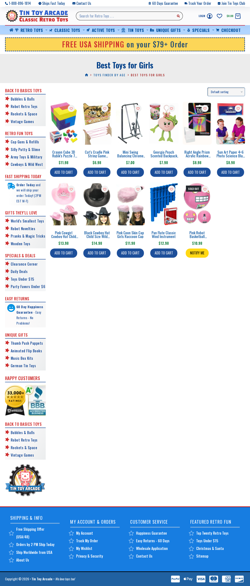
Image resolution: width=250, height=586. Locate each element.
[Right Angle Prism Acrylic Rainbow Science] (197, 123)
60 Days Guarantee (165, 3)
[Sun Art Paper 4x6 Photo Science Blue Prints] (230, 123)
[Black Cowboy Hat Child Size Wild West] (97, 203)
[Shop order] (226, 91)
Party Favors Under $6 (28, 286)
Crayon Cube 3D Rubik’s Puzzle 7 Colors (63, 155)
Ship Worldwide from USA (34, 552)
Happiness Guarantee (151, 533)
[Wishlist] (219, 16)
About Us (22, 560)
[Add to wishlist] (71, 108)
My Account (84, 533)
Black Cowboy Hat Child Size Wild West (97, 236)
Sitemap (202, 556)
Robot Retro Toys (24, 106)
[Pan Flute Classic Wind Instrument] (163, 203)
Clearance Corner (24, 264)
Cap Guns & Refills (25, 141)
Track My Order (87, 540)
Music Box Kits (22, 358)
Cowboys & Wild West (27, 164)
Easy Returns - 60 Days (153, 540)
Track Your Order (199, 3)
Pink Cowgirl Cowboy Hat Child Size (63, 236)
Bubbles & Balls (23, 99)
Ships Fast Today (53, 3)
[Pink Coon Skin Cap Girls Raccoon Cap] (130, 203)
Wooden (17, 243)
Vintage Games (22, 121)
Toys (26, 243)
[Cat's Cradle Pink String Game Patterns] (97, 123)
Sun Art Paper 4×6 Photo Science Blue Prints (231, 155)
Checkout (228, 30)
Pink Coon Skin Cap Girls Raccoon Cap (130, 234)
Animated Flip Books (26, 350)
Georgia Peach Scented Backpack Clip (163, 155)
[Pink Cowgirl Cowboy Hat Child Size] (63, 203)
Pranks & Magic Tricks (28, 236)
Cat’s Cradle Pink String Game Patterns (97, 155)
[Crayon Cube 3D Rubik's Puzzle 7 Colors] (63, 123)
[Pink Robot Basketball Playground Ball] (197, 203)
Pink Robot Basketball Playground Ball (197, 236)
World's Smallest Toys (27, 221)
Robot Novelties (23, 228)
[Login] (205, 16)
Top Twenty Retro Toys (212, 533)
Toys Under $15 (22, 279)
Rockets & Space (24, 114)
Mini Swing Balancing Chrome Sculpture (130, 155)
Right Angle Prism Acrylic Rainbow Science (197, 155)
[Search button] (178, 16)
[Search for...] (125, 16)
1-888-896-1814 (20, 3)
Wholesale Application (152, 548)
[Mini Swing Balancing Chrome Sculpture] (130, 123)
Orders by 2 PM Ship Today (35, 544)
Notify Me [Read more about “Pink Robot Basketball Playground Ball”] (197, 253)
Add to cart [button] (63, 172)
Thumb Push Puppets (27, 343)
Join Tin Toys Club (233, 3)
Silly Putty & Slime (25, 149)
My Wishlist (84, 548)
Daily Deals (19, 271)
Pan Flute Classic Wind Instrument (164, 234)
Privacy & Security (89, 556)
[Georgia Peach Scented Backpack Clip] (163, 123)
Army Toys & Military (26, 157)
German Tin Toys (23, 365)
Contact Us (83, 3)
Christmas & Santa (210, 548)
